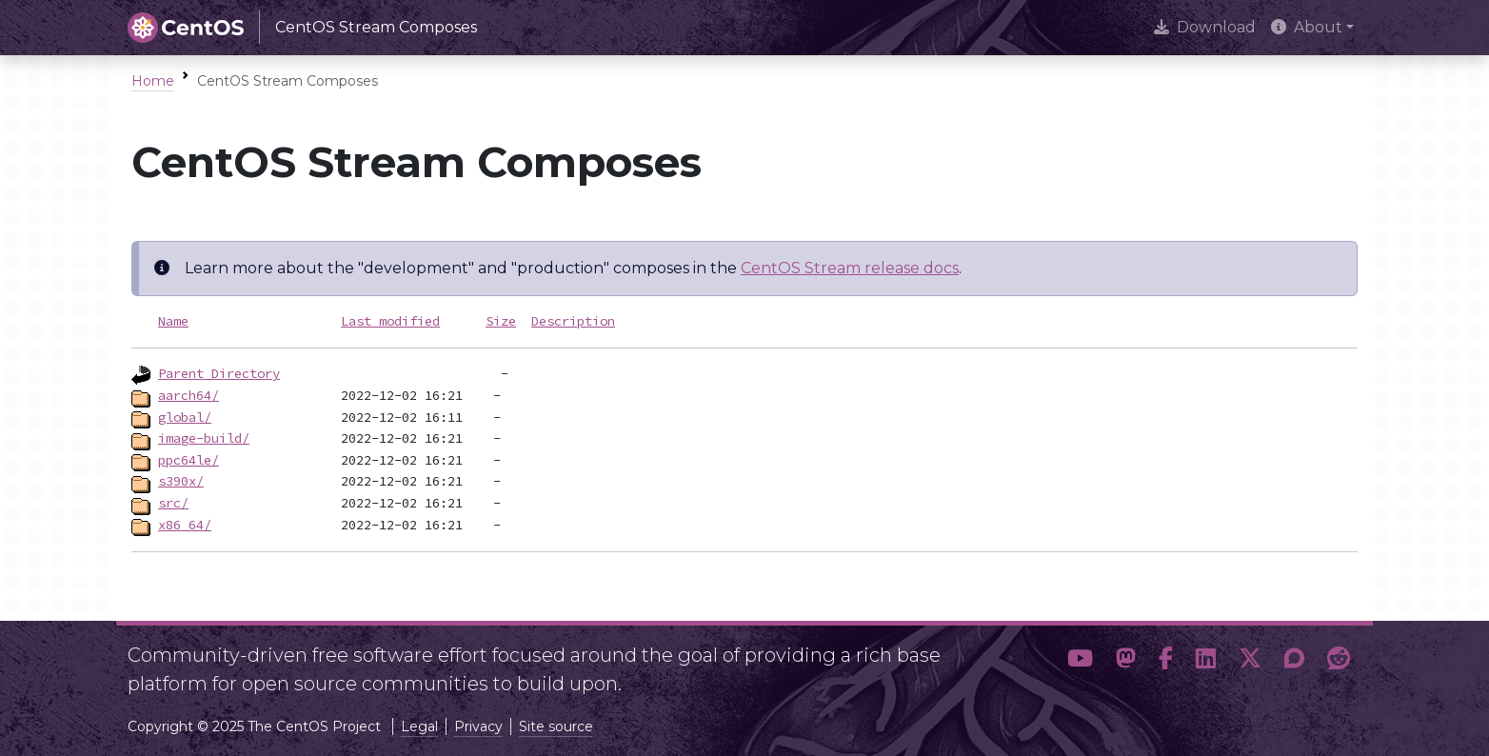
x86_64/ (184, 524)
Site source (556, 726)
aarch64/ (188, 395)
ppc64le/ (188, 459)
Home (152, 81)
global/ (184, 417)
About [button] (1306, 27)
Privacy (478, 726)
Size (501, 320)
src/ (173, 502)
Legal (419, 726)
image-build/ (203, 438)
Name (173, 320)
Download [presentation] (1205, 27)
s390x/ (181, 480)
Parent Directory (219, 373)
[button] (1080, 662)
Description (573, 320)
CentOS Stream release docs (850, 268)
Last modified (390, 320)
